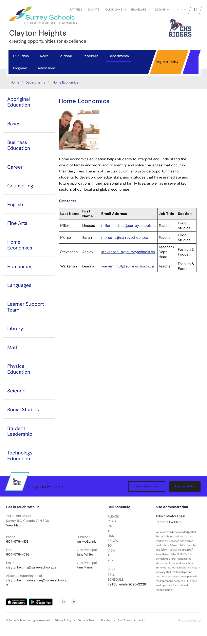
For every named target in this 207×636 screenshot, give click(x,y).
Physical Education (18, 369)
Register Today (167, 62)
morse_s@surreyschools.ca (124, 237)
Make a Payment (147, 486)
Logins (142, 620)
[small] (178, 9)
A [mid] (181, 10)
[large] (185, 9)
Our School (21, 56)
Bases (13, 123)
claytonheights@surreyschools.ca (31, 567)
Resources (90, 56)
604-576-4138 (17, 542)
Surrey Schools (18, 620)
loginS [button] (162, 9)
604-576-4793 (18, 555)
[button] (192, 61)
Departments (119, 56)
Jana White (84, 555)
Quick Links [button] (115, 9)
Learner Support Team (25, 307)
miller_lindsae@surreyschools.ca (128, 225)
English (15, 204)
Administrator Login (170, 516)
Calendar (65, 56)
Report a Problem (169, 522)
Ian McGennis (86, 542)
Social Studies (23, 409)
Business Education (18, 145)
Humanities (20, 266)
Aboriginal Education (18, 102)
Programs (20, 68)
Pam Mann (84, 567)
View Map (13, 525)
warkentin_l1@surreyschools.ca (127, 266)
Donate (93, 9)
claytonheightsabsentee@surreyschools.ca (37, 582)
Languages (19, 285)
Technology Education (20, 456)
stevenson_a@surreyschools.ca (128, 251)
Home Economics (19, 245)
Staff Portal (124, 620)
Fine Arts (17, 223)
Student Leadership (19, 431)
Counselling (20, 186)
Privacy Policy (63, 620)
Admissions (46, 68)
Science (16, 391)
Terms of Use (86, 620)
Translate (140, 9)
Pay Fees (76, 9)
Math (13, 347)
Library (15, 328)
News (44, 56)
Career (15, 167)
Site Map (105, 620)
